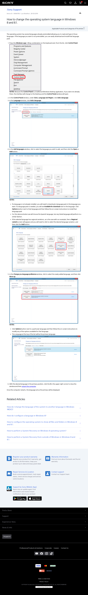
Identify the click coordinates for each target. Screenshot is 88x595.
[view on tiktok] (51, 553)
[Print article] (80, 13)
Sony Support (14, 9)
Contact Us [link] (64, 548)
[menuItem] (70, 2)
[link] (6, 536)
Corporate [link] (48, 548)
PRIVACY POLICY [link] (43, 582)
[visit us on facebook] (41, 553)
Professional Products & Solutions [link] (31, 548)
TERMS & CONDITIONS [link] (44, 579)
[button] (44, 510)
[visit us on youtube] (36, 553)
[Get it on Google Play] (20, 498)
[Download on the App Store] (35, 498)
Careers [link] (56, 548)
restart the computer (29, 386)
